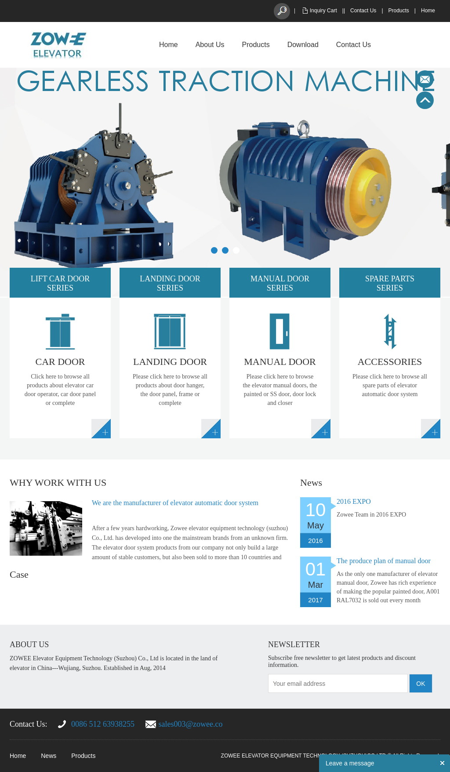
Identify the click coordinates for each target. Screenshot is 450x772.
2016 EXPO (354, 501)
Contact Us (363, 10)
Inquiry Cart (323, 10)
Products (398, 10)
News (48, 755)
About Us (210, 44)
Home (428, 10)
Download (303, 44)
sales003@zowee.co (191, 724)
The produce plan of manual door (384, 560)
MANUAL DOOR (280, 361)
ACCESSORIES (390, 361)
